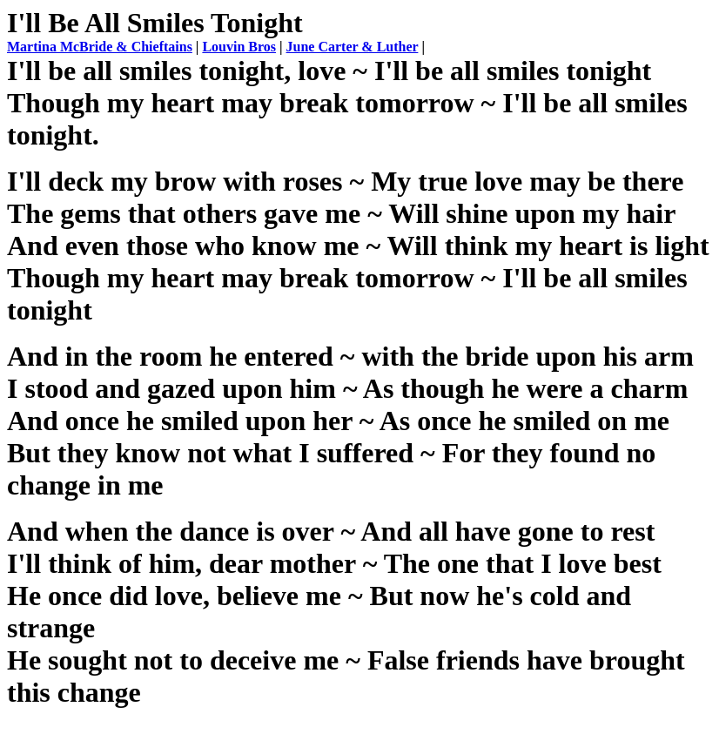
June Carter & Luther (352, 46)
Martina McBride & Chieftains (99, 46)
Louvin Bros (239, 46)
